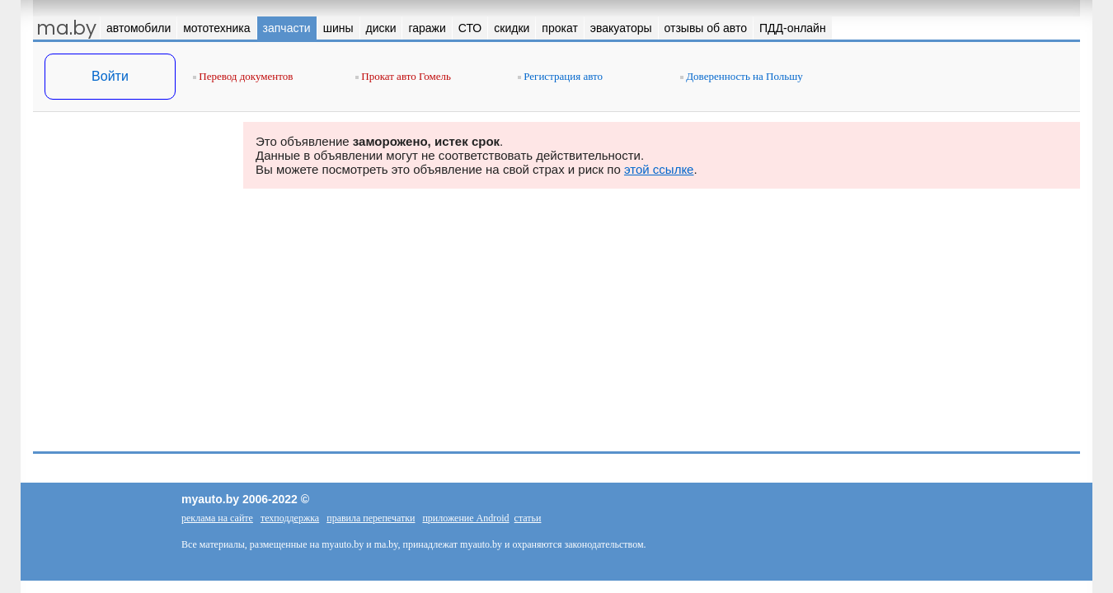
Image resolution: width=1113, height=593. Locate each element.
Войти (110, 76)
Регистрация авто (560, 76)
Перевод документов (243, 76)
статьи (528, 518)
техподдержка (290, 518)
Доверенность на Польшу (741, 76)
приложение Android (465, 518)
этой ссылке (659, 169)
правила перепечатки (370, 518)
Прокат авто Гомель (403, 76)
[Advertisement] (132, 286)
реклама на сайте (217, 518)
